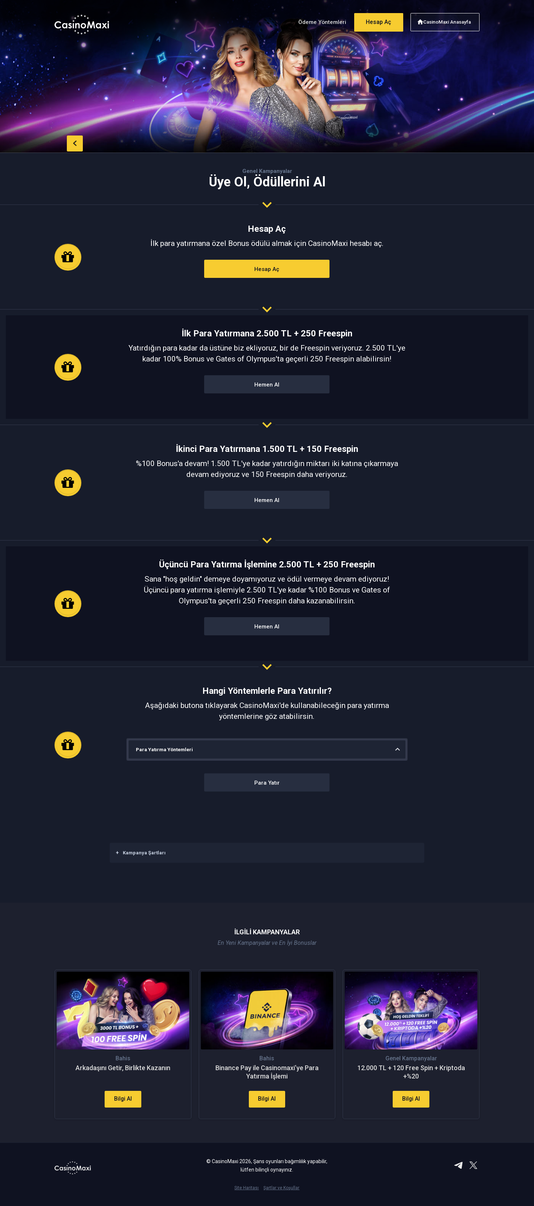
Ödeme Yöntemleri (317, 21)
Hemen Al (267, 384)
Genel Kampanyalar (267, 170)
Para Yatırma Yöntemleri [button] (165, 749)
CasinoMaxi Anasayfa (448, 21)
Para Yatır (267, 783)
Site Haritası (246, 1193)
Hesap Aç (375, 20)
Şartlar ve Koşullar (281, 1193)
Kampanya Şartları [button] (141, 852)
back (69, 142)
